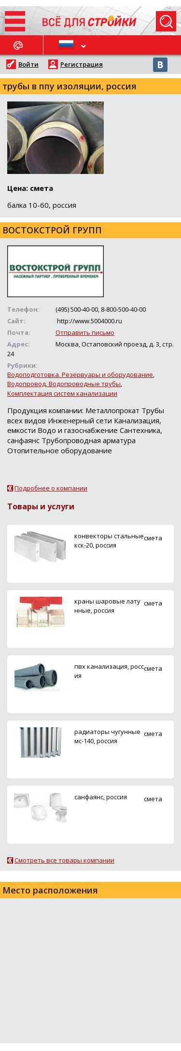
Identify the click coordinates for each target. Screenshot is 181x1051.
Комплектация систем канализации (62, 393)
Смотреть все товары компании (64, 860)
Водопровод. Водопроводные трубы (64, 383)
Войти (28, 64)
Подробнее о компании (50, 488)
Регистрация (81, 64)
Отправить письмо (85, 332)
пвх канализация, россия (109, 671)
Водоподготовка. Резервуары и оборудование (80, 374)
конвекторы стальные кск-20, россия (109, 540)
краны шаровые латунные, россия (107, 606)
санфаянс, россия (100, 796)
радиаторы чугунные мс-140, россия (107, 736)
